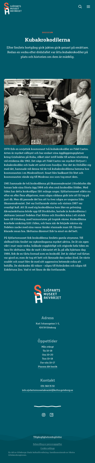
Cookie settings (47, 448)
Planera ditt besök (47, 366)
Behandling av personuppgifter (47, 444)
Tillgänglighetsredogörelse (47, 436)
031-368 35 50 (48, 385)
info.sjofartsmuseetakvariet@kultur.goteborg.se (47, 390)
